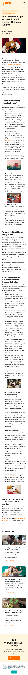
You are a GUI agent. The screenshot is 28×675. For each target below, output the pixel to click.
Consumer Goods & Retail (9, 13)
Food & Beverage (14, 10)
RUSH (3, 518)
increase (7, 181)
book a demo (16, 523)
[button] (24, 3)
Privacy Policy (7, 668)
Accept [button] (14, 672)
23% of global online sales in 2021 (14, 64)
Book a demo (14, 657)
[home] (6, 3)
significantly (13, 181)
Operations (5, 10)
